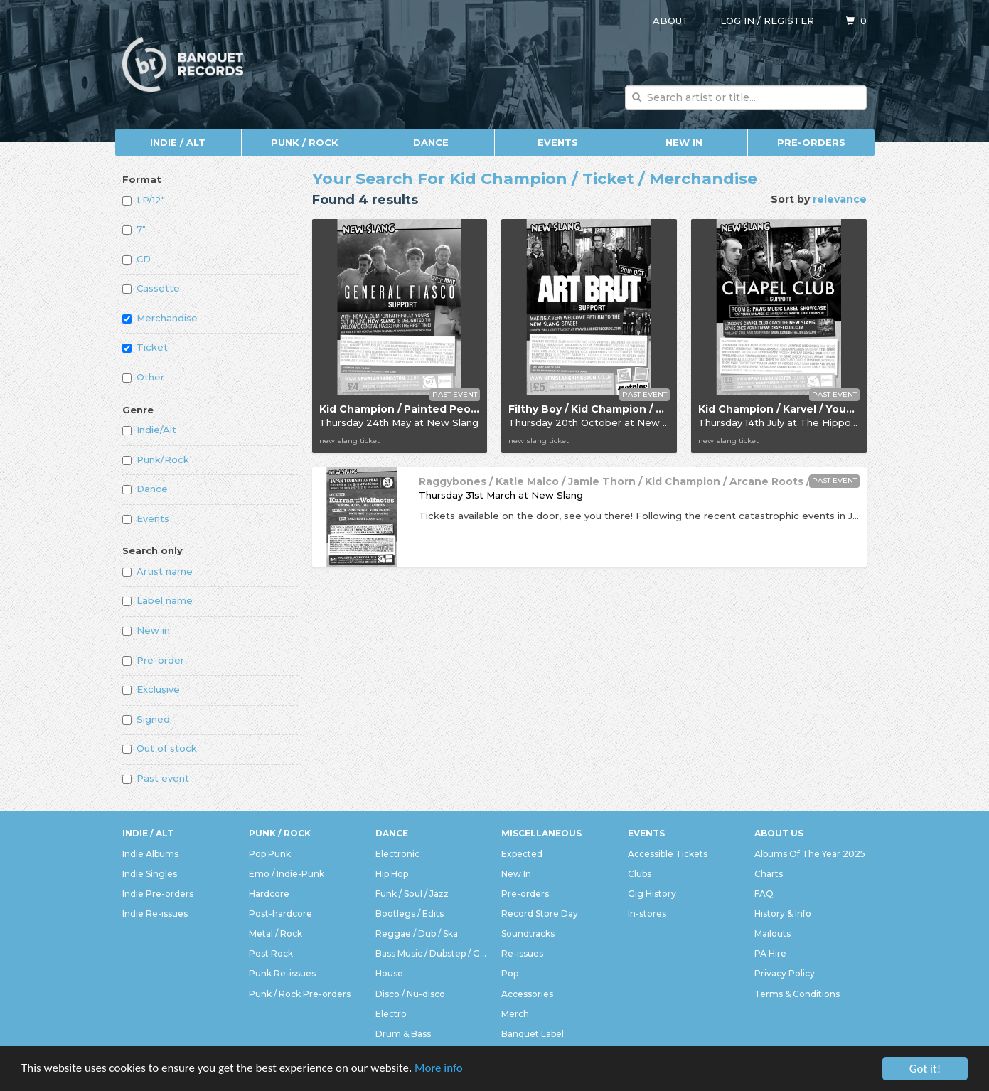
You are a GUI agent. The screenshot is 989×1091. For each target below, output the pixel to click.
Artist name (157, 571)
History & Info (782, 913)
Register (789, 20)
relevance (840, 199)
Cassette (151, 288)
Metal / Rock (275, 933)
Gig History (652, 893)
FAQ (764, 893)
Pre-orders (811, 142)
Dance (431, 142)
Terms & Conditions (797, 994)
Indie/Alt (149, 429)
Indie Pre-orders (157, 893)
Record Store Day (539, 913)
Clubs (639, 873)
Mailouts (772, 933)
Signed (146, 719)
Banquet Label (532, 1033)
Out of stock (159, 748)
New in (146, 630)
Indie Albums (150, 853)
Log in (737, 20)
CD (136, 259)
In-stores (647, 913)
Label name (157, 600)
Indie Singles (149, 873)
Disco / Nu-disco (410, 994)
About (671, 20)
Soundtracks (528, 933)
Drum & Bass (403, 1033)
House (389, 973)
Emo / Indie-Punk (286, 873)
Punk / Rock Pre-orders (300, 994)
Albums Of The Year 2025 (809, 853)
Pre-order (153, 660)
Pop (509, 973)
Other (143, 377)
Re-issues (522, 953)
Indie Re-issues (155, 913)
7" (134, 229)
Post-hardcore (280, 913)
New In (683, 142)
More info (440, 1069)
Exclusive (151, 689)
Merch (515, 1013)
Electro (391, 1013)
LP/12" (143, 200)
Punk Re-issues (282, 973)
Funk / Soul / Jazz (412, 893)
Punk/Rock (155, 459)
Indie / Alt (177, 142)
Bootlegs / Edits (409, 913)
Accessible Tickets (667, 853)
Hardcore (269, 893)
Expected (521, 853)
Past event (155, 778)
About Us (778, 833)
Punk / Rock (304, 142)
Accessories (527, 994)
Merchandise (160, 318)
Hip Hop (391, 873)
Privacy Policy (784, 973)
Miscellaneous (541, 833)
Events (558, 142)
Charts (768, 873)
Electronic (397, 853)
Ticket (145, 347)
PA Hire (770, 953)
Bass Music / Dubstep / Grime (431, 953)
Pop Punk (270, 853)
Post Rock (271, 953)
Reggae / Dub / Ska (416, 933)
